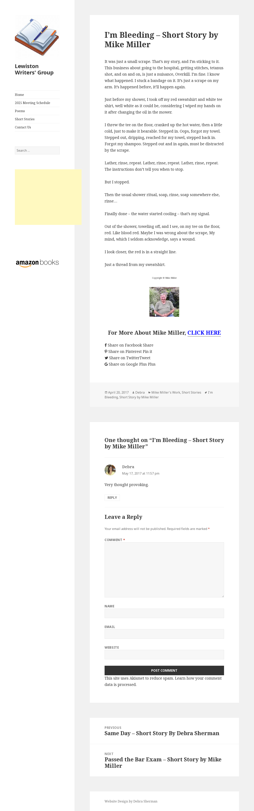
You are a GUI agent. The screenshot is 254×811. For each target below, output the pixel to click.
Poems (20, 111)
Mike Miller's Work (165, 392)
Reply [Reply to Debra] (112, 497)
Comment (115, 540)
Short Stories (25, 119)
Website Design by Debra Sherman (131, 801)
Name (109, 606)
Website (112, 647)
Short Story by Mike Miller (139, 397)
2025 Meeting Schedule (32, 103)
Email (110, 627)
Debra (140, 392)
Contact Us (23, 127)
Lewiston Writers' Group (34, 69)
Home (19, 94)
